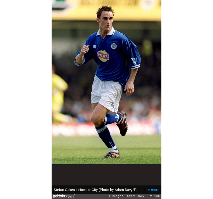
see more (151, 190)
